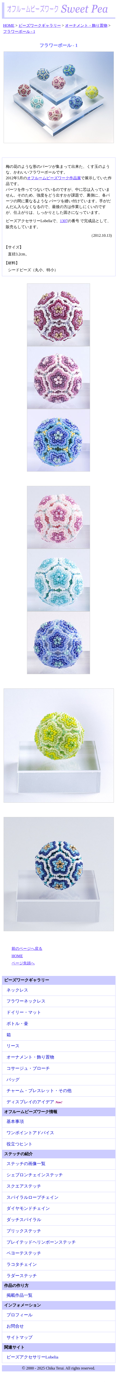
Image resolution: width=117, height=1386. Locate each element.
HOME (17, 956)
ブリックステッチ (23, 1230)
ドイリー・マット (23, 1012)
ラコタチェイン (21, 1264)
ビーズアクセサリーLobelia (32, 1357)
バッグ (13, 1079)
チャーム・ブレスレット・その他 (39, 1090)
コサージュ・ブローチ (28, 1068)
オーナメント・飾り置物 (30, 1057)
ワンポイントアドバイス (30, 1132)
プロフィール (19, 1315)
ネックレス (17, 990)
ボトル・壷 (17, 1023)
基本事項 (15, 1121)
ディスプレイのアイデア (34, 1101)
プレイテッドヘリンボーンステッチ (41, 1242)
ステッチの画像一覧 (26, 1163)
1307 (64, 221)
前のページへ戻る (27, 949)
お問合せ (15, 1326)
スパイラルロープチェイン (32, 1197)
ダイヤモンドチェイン (28, 1208)
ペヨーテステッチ (23, 1253)
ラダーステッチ (21, 1275)
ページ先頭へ (23, 963)
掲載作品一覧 (19, 1295)
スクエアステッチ (23, 1186)
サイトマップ (19, 1337)
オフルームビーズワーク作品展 (54, 178)
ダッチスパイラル (23, 1219)
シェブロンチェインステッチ (34, 1174)
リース (13, 1045)
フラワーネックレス (26, 1001)
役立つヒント (19, 1144)
